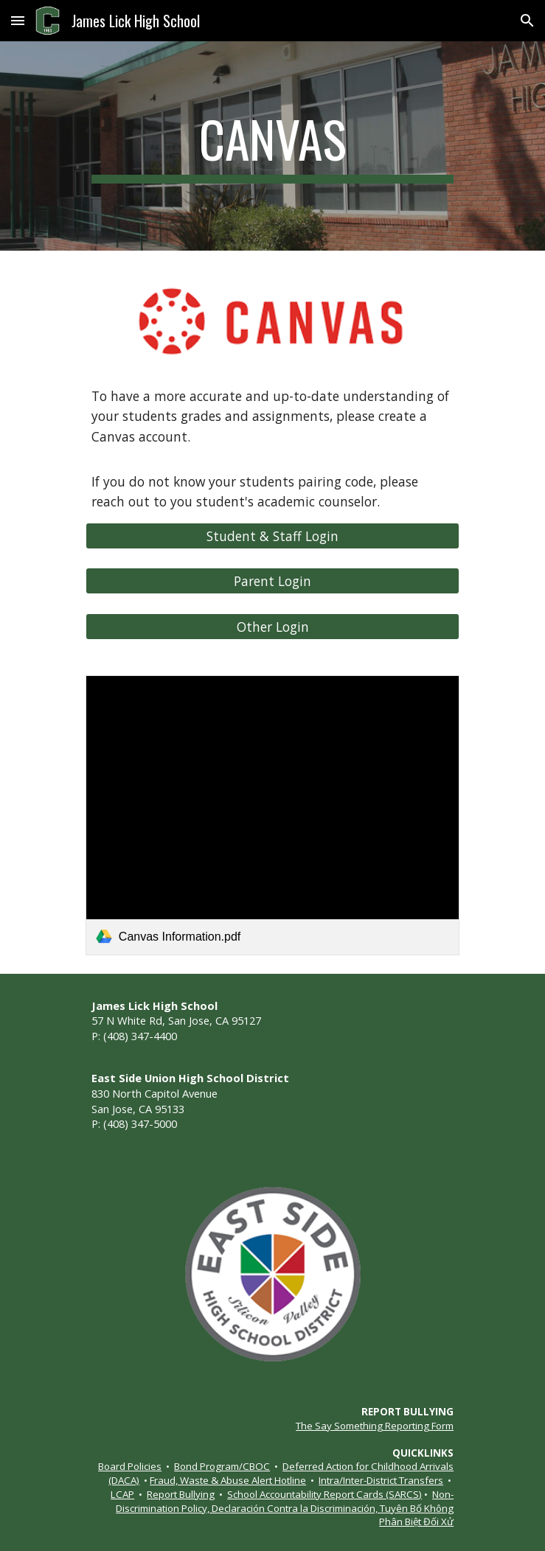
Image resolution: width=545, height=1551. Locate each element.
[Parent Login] (272, 581)
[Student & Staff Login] (272, 536)
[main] (272, 145)
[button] (17, 20)
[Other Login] (272, 627)
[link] (272, 815)
